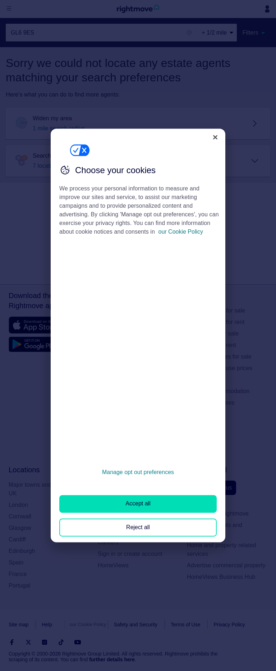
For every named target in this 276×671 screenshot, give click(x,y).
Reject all (138, 527)
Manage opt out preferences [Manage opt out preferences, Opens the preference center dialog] (138, 472)
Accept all (137, 504)
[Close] (215, 137)
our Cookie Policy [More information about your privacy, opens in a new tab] (180, 232)
